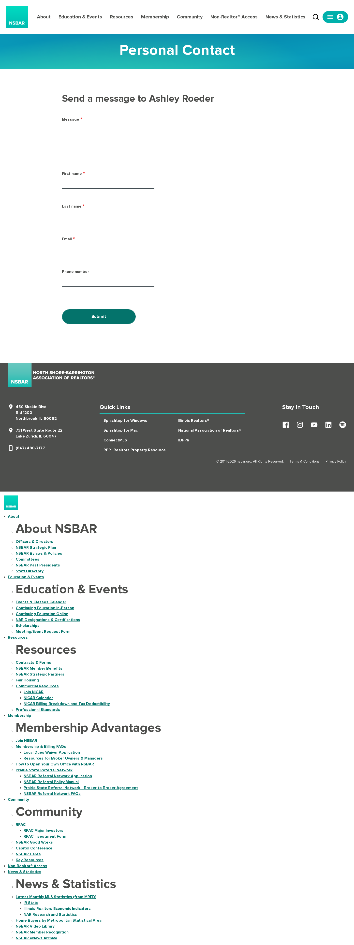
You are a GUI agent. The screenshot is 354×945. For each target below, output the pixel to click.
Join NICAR (34, 692)
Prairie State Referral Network (44, 770)
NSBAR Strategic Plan (36, 548)
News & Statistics (285, 16)
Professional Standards (38, 710)
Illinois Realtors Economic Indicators (57, 909)
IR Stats (31, 903)
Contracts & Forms (33, 662)
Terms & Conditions (305, 461)
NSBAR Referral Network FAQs (52, 794)
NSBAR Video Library (35, 926)
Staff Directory (30, 571)
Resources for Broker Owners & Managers (63, 758)
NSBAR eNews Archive (36, 938)
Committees (27, 559)
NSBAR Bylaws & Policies (39, 553)
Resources (121, 16)
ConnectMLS (115, 440)
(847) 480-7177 (30, 448)
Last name (72, 206)
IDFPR (183, 440)
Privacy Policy (335, 461)
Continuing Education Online (42, 614)
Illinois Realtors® (193, 421)
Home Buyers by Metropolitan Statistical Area (59, 920)
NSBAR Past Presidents (38, 565)
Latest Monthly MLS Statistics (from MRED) (56, 897)
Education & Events (80, 16)
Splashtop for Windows (125, 421)
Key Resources (30, 860)
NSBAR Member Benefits (39, 668)
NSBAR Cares (28, 854)
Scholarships (28, 626)
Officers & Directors (34, 542)
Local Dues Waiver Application (52, 752)
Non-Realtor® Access (234, 16)
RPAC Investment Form (45, 836)
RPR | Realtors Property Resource (134, 450)
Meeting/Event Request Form (43, 632)
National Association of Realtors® (209, 430)
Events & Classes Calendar (41, 602)
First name (72, 174)
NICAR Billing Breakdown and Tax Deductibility (67, 704)
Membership (155, 16)
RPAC (21, 825)
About (44, 16)
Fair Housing (27, 680)
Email (67, 239)
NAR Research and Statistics (50, 915)
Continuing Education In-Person (45, 608)
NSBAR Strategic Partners (40, 674)
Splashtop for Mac (120, 430)
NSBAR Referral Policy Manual (51, 782)
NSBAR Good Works (34, 842)
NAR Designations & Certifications (48, 620)
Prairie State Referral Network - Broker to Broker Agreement (81, 788)
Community (190, 16)
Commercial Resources (37, 686)
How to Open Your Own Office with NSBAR (55, 764)
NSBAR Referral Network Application (58, 776)
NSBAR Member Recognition (42, 932)
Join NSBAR (26, 741)
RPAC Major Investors (43, 830)
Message (70, 119)
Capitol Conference (34, 848)
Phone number (75, 272)
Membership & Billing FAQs (41, 746)
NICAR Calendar (38, 698)
